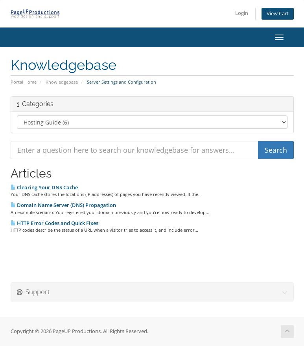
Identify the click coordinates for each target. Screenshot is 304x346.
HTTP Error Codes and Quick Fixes (54, 223)
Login (241, 13)
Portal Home (24, 82)
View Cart (278, 13)
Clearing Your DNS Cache (44, 187)
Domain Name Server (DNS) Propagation (63, 205)
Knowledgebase (62, 82)
